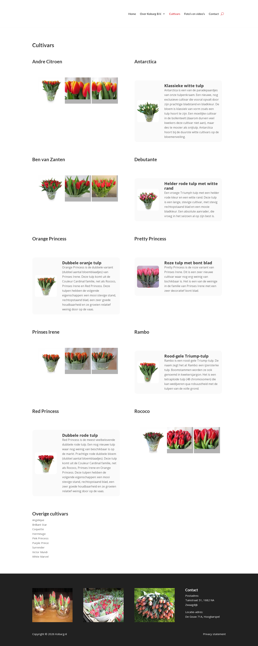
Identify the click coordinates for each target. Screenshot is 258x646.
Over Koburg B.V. (151, 13)
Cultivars (174, 13)
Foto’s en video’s (194, 13)
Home (132, 13)
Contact (214, 13)
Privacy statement (214, 634)
